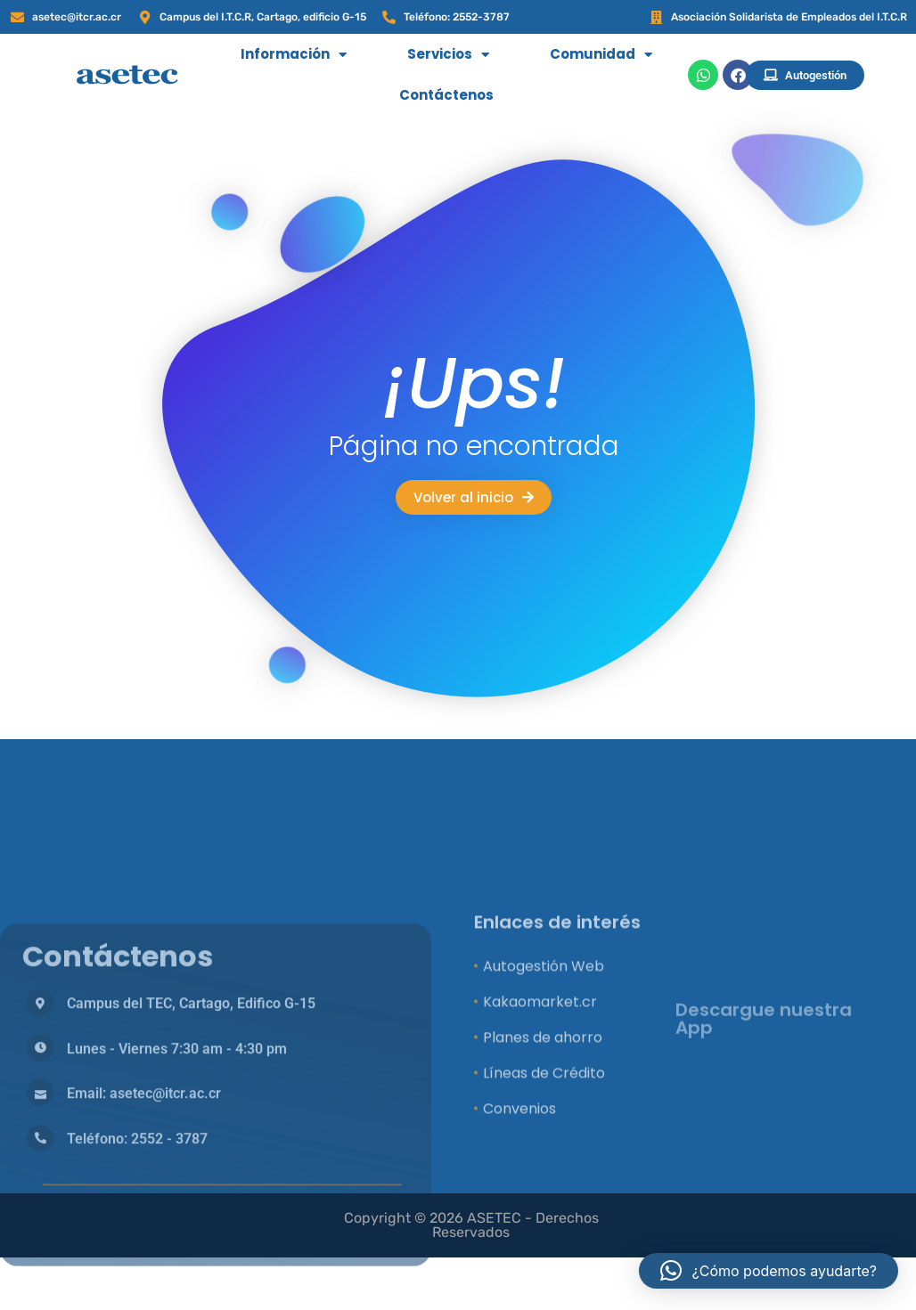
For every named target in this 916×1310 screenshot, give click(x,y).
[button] (768, 1271)
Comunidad (601, 54)
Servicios (448, 54)
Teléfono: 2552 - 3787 (137, 1286)
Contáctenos (446, 94)
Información (294, 54)
